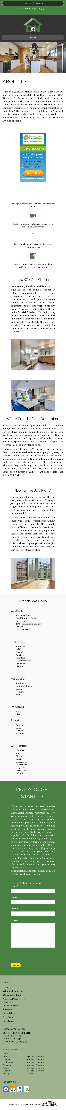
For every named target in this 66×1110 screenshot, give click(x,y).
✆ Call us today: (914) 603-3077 (33, 9)
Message (15, 920)
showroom (7, 1009)
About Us (6, 1003)
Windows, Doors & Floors (14, 999)
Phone (14, 897)
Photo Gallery (8, 1013)
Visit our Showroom (33, 3)
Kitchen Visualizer (10, 1005)
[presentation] (29, 955)
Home (5, 987)
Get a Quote (7, 1017)
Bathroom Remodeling (12, 991)
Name (14, 886)
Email (14, 909)
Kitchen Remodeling (11, 995)
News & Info (8, 1021)
